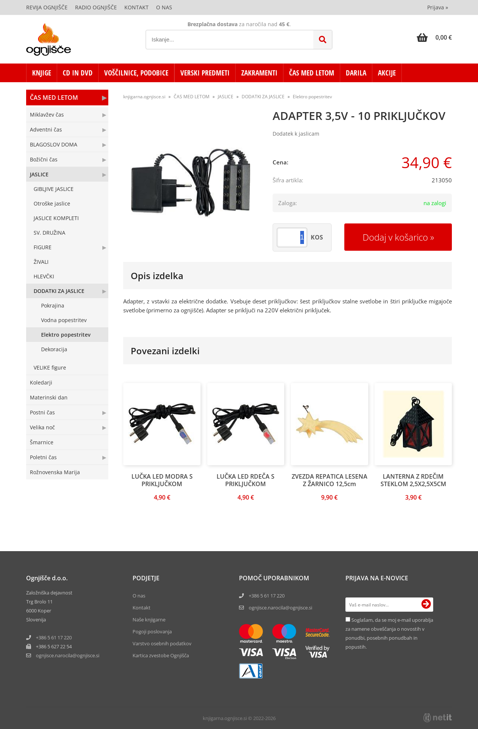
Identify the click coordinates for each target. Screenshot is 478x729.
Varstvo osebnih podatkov (162, 643)
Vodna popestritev (64, 320)
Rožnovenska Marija (55, 472)
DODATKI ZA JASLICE (59, 290)
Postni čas (42, 412)
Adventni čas (46, 129)
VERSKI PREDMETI (205, 73)
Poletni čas (43, 457)
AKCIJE (387, 73)
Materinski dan (49, 397)
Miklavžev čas (47, 114)
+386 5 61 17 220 (54, 637)
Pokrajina (52, 305)
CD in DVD (78, 73)
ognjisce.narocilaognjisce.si (67, 655)
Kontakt (136, 7)
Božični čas (44, 159)
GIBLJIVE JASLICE (54, 188)
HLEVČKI (44, 276)
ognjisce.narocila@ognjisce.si (280, 607)
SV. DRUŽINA (49, 232)
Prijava (437, 7)
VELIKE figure (50, 367)
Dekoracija (54, 349)
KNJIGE (41, 73)
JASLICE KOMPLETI (56, 218)
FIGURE (43, 247)
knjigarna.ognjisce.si (144, 96)
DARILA (356, 73)
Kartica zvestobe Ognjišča (161, 655)
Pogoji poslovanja (152, 631)
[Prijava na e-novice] (426, 604)
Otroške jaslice (52, 203)
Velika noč (42, 427)
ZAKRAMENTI (259, 73)
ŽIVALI (41, 261)
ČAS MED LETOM (311, 73)
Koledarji (41, 382)
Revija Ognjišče (47, 7)
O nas (164, 7)
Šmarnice (41, 442)
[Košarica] (434, 37)
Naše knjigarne (149, 619)
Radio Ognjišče (96, 7)
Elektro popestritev (65, 334)
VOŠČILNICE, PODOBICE (136, 73)
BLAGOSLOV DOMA (53, 144)
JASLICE (39, 174)
